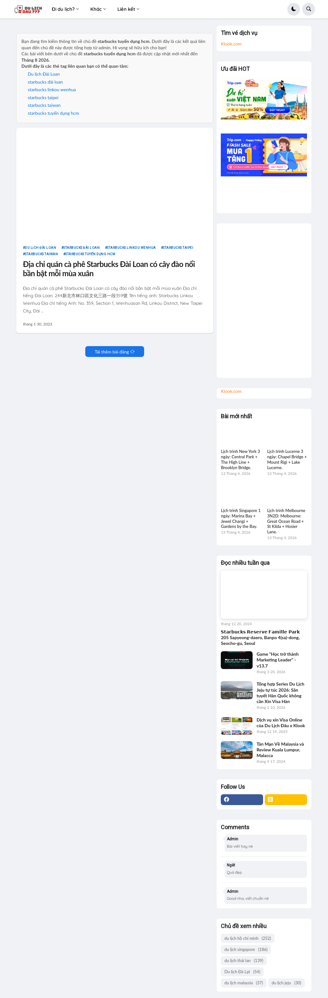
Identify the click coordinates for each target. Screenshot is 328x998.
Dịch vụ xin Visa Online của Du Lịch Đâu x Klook (280, 722)
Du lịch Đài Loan (44, 74)
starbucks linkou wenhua (52, 89)
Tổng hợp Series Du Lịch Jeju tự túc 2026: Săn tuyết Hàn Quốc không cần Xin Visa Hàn (280, 692)
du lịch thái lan (243, 960)
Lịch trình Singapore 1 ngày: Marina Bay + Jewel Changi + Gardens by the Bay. (241, 518)
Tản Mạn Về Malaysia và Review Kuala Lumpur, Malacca (280, 749)
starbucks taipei (43, 97)
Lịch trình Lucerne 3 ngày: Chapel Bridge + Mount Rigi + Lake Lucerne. (287, 459)
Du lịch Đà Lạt (242, 971)
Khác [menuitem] (96, 9)
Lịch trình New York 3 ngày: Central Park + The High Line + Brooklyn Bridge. (240, 459)
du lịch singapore (246, 949)
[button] (293, 9)
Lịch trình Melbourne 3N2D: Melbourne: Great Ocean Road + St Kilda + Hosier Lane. (286, 521)
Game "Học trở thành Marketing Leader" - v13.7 (277, 659)
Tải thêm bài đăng (112, 351)
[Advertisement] (264, 298)
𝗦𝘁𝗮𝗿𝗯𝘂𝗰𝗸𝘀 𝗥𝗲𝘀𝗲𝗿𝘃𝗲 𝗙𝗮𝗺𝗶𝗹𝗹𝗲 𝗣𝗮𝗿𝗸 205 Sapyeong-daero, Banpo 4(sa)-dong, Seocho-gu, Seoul (260, 637)
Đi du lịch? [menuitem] (63, 9)
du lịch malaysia (243, 983)
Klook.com (231, 43)
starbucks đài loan (45, 82)
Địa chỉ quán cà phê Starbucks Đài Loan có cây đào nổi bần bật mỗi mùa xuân (109, 269)
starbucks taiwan (44, 105)
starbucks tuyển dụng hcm (53, 113)
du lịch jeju (286, 983)
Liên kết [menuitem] (126, 9)
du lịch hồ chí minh (247, 938)
